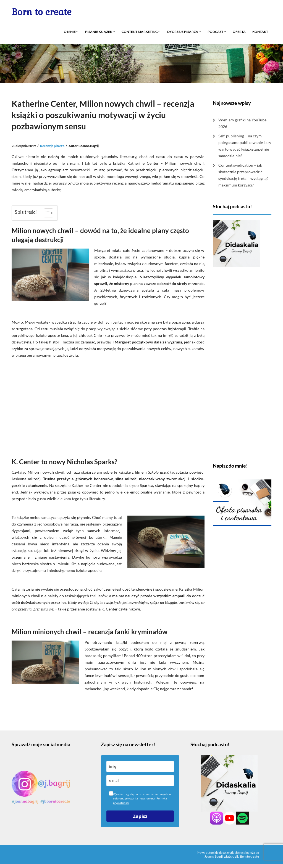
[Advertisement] (108, 406)
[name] (140, 766)
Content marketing (141, 32)
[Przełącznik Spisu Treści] (46, 213)
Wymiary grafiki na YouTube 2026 (242, 123)
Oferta (239, 32)
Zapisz (140, 816)
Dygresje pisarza (184, 32)
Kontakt (260, 32)
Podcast (217, 32)
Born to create (42, 12)
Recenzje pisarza (52, 146)
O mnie (71, 32)
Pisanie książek (100, 32)
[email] (140, 780)
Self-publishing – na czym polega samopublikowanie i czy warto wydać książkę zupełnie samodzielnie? (244, 146)
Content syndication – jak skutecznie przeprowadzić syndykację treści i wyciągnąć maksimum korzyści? (243, 175)
